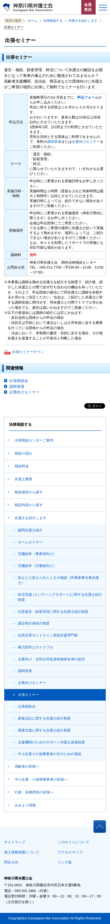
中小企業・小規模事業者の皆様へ (41, 779)
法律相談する (54, 20)
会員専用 (88, 7)
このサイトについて (73, 842)
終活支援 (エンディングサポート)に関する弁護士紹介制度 (60, 597)
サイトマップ (14, 842)
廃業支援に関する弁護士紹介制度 (44, 730)
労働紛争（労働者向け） (37, 566)
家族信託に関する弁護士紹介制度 (44, 718)
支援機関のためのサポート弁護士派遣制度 (51, 742)
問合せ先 (11, 862)
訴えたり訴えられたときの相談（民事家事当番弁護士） (58, 580)
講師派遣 (25, 671)
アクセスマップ (70, 852)
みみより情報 (25, 805)
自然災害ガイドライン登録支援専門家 (48, 635)
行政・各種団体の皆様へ (34, 792)
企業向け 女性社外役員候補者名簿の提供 (51, 659)
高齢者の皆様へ (27, 766)
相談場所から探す (29, 492)
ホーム (34, 20)
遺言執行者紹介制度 (34, 623)
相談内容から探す (29, 505)
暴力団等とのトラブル (35, 647)
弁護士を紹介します (30, 518)
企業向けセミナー (32, 683)
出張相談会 (26, 706)
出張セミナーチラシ (28, 352)
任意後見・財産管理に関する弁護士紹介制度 (53, 612)
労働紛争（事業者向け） (37, 554)
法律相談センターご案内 (34, 440)
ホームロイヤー (30, 542)
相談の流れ (23, 453)
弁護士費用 (23, 479)
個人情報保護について (21, 852)
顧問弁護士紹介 (30, 530)
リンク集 (65, 862)
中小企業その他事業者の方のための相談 (49, 754)
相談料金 (22, 466)
